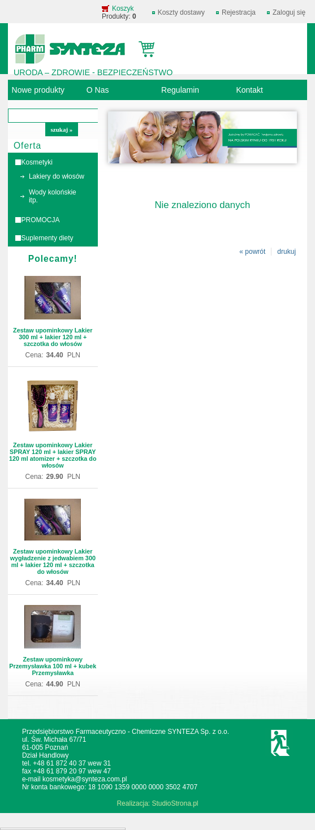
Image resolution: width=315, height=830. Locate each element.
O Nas (98, 89)
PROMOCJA (40, 220)
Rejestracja (239, 12)
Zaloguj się (289, 12)
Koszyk (123, 8)
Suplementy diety (47, 238)
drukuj (286, 252)
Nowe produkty (38, 89)
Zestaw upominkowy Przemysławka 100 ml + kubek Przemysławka (52, 666)
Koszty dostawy (181, 12)
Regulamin (180, 89)
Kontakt (249, 89)
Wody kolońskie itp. (52, 196)
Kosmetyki (37, 162)
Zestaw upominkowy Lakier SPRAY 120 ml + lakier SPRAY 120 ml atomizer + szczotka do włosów (53, 455)
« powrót (252, 252)
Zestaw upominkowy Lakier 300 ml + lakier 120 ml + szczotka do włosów (52, 337)
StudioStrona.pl (175, 803)
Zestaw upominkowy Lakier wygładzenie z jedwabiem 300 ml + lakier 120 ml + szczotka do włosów (53, 561)
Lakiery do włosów (56, 176)
